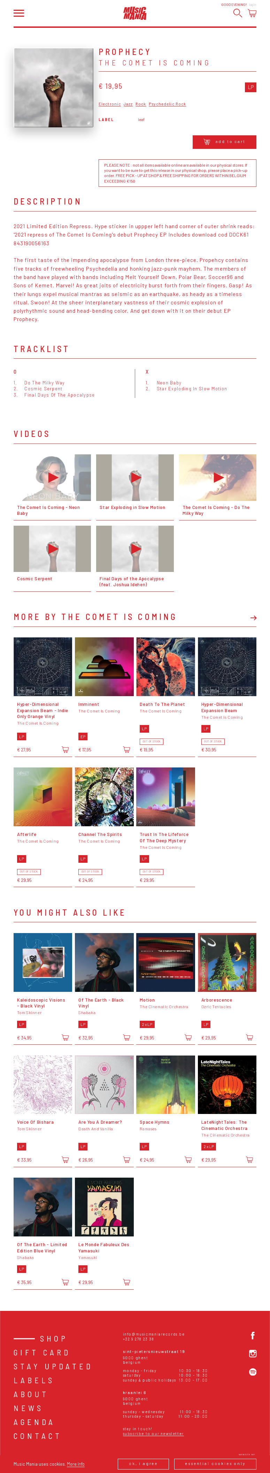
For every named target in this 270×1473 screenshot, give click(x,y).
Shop (54, 1338)
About (31, 1394)
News (29, 1408)
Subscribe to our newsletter (153, 1433)
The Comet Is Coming (155, 62)
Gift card (42, 1352)
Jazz (128, 104)
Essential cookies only (215, 1463)
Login (252, 5)
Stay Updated (53, 1366)
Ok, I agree (143, 1463)
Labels (34, 1380)
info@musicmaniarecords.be (154, 1334)
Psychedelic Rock (167, 104)
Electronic (110, 104)
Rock (141, 104)
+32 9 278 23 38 (138, 1339)
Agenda (34, 1422)
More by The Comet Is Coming (95, 617)
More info (76, 1464)
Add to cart (224, 141)
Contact (38, 1436)
